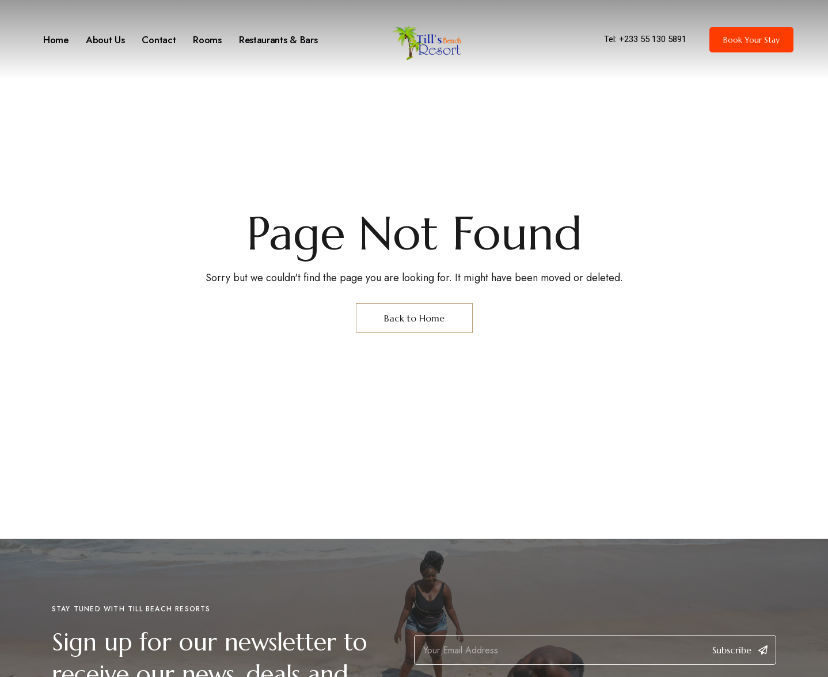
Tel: (611, 39)
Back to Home (414, 318)
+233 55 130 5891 (652, 39)
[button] (751, 39)
